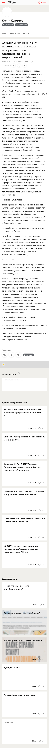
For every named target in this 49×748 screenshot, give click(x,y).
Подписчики (15, 33)
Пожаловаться (21, 25)
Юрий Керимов (12, 20)
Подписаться (8, 25)
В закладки (28, 355)
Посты (4, 33)
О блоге (26, 33)
